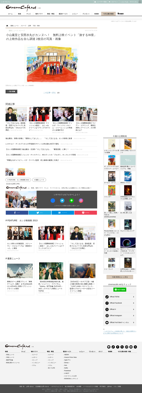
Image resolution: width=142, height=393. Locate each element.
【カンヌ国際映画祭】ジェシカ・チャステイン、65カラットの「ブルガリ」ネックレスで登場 (47, 155)
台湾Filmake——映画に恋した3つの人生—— (128, 270)
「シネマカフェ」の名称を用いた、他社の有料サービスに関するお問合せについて (119, 332)
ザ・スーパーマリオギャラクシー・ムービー (111, 167)
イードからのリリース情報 (90, 386)
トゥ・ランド (108, 269)
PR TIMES (103, 386)
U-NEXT (66, 373)
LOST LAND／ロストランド (128, 151)
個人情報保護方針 (70, 386)
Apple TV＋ (67, 360)
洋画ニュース (10, 357)
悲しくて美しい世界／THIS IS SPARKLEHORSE (111, 215)
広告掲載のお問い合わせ (42, 386)
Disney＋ (67, 362)
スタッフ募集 (117, 386)
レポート (34, 357)
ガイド (101, 351)
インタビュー (36, 362)
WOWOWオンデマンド (71, 378)
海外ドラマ (39, 14)
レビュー (75, 14)
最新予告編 (9, 360)
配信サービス (63, 14)
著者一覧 (22, 386)
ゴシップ (34, 360)
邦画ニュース (10, 354)
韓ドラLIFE (51, 368)
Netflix (66, 368)
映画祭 (96, 14)
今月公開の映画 (108, 14)
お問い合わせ (30, 386)
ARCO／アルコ (125, 182)
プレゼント (86, 14)
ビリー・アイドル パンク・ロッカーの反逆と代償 (111, 251)
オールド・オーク (110, 182)
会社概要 (78, 386)
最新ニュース (40, 180)
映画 (19, 14)
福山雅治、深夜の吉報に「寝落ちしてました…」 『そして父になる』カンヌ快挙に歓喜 (46, 138)
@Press (109, 386)
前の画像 (12, 91)
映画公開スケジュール (13, 362)
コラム (34, 365)
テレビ (28, 14)
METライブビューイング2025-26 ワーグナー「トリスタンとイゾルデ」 (127, 252)
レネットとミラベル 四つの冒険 (111, 151)
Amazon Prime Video (70, 357)
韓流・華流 (50, 14)
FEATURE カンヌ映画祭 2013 (19, 180)
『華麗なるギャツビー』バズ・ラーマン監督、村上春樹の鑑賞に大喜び (39, 160)
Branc (121, 14)
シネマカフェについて (57, 386)
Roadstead (67, 370)
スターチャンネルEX (70, 376)
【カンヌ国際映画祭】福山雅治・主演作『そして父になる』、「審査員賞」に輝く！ (44, 149)
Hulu (65, 365)
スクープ (34, 354)
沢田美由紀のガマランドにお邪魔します (127, 198)
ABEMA (66, 354)
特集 (129, 351)
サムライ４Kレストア (127, 231)
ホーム (10, 14)
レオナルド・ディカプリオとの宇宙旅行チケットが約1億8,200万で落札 (39, 144)
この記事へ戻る (51, 93)
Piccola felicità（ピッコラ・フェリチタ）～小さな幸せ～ (111, 233)
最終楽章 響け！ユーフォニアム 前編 (127, 167)
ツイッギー (107, 197)
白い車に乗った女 (126, 213)
